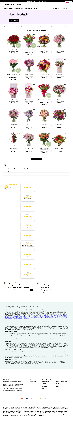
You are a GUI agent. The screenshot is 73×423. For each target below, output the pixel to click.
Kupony (57, 388)
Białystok (19, 411)
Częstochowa (32, 411)
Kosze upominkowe (28, 8)
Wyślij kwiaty (13, 20)
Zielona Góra (31, 413)
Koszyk (64, 8)
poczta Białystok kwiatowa (55, 317)
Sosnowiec (45, 411)
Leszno (43, 415)
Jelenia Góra (42, 414)
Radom (37, 411)
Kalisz (19, 414)
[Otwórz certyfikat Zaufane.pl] (13, 186)
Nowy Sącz (15, 414)
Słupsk (32, 414)
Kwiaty (6, 8)
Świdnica (47, 415)
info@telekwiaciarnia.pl (47, 296)
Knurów (5, 417)
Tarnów (65, 413)
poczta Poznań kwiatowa (56, 318)
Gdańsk (66, 410)
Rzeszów (50, 411)
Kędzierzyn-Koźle (31, 415)
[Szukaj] (68, 8)
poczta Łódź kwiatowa (13, 319)
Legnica (23, 414)
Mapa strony (33, 383)
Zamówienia (58, 381)
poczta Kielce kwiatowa (24, 320)
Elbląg (43, 413)
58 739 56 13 (45, 294)
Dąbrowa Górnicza (49, 413)
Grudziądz (28, 414)
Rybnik (17, 413)
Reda (8, 417)
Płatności (44, 390)
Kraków (51, 410)
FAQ (43, 386)
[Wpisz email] (19, 292)
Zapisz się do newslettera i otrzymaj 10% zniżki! (36, 1)
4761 (11, 190)
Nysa (65, 415)
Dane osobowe (59, 379)
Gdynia (27, 411)
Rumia (62, 415)
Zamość (67, 414)
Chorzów (55, 413)
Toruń (41, 411)
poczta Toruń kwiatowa (24, 318)
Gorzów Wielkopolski (23, 413)
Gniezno (63, 414)
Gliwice (61, 411)
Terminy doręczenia (46, 379)
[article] (28, 189)
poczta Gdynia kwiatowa (14, 318)
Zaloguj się (56, 8)
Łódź (59, 410)
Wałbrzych (10, 414)
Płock (39, 413)
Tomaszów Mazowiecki (8, 415)
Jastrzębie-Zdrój (51, 414)
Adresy (57, 386)
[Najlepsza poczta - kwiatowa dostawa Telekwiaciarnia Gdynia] (12, 4)
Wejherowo (52, 415)
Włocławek (60, 413)
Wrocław (55, 410)
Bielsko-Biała (6, 413)
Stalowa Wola (17, 415)
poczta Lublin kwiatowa (46, 319)
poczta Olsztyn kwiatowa (45, 318)
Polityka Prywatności (46, 381)
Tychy (36, 413)
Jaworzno (36, 414)
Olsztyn (58, 411)
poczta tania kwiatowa (44, 317)
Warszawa (46, 410)
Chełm (25, 415)
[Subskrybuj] (31, 292)
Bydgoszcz (10, 411)
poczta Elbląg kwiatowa (14, 320)
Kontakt (35, 8)
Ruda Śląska (12, 413)
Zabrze (65, 411)
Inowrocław (58, 414)
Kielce (54, 411)
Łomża (22, 415)
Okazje (11, 8)
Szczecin (5, 411)
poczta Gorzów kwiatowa (36, 319)
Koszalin (5, 414)
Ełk (40, 415)
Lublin (14, 411)
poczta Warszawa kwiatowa (24, 319)
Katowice (23, 411)
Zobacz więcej (36, 161)
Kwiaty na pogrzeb (18, 8)
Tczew (37, 415)
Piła (46, 414)
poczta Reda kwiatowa (56, 319)
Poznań (62, 410)
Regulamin (44, 388)
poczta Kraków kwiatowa (34, 318)
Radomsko (57, 415)
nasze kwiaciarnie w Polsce (38, 417)
